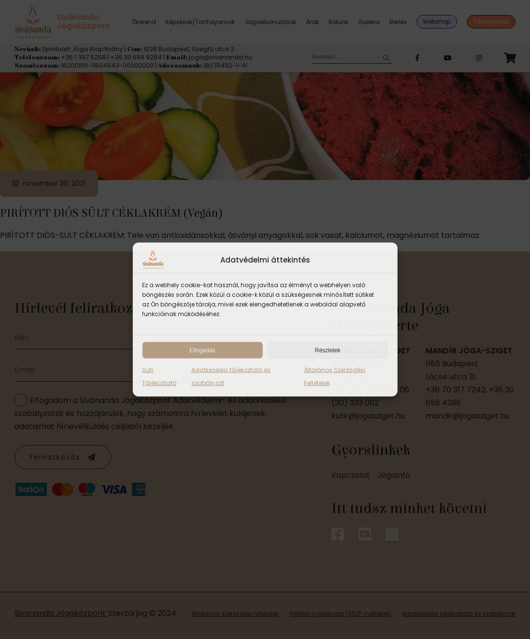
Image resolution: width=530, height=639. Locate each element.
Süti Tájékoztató (159, 376)
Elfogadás (202, 350)
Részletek (328, 350)
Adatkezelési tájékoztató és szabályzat (231, 376)
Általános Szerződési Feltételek (334, 376)
